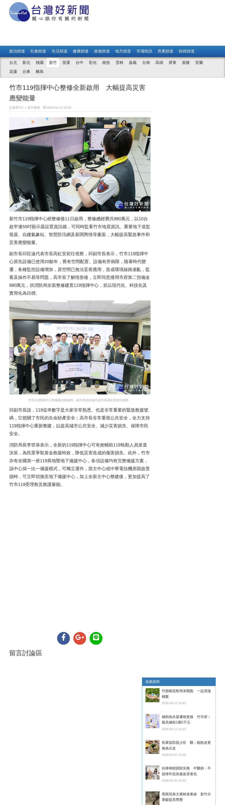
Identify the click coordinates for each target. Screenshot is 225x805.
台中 (79, 62)
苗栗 (66, 62)
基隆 (186, 62)
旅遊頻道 (102, 51)
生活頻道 (59, 51)
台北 (13, 62)
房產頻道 (165, 51)
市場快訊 (144, 51)
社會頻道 (38, 51)
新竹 (53, 62)
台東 (26, 71)
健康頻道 (81, 51)
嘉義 (133, 62)
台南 (146, 62)
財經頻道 (187, 51)
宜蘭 (199, 62)
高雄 (159, 62)
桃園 (40, 62)
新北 (26, 62)
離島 (40, 71)
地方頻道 (123, 51)
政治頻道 (17, 51)
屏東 (172, 62)
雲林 (119, 62)
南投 (106, 62)
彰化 (93, 62)
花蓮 (13, 71)
